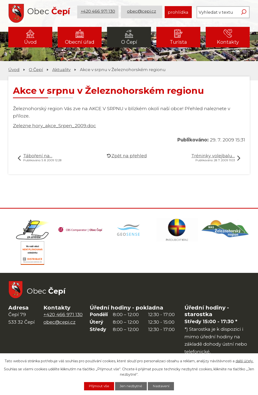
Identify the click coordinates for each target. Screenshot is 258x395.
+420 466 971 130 (98, 12)
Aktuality (61, 69)
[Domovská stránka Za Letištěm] (32, 230)
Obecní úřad (79, 42)
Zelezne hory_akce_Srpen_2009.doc (54, 125)
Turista (178, 42)
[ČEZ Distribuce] (32, 254)
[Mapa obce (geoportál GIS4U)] (129, 230)
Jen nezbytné (131, 386)
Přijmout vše (97, 386)
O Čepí (129, 42)
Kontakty (228, 42)
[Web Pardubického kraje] (177, 230)
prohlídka (178, 12)
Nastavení (163, 386)
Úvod (30, 42)
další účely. (245, 361)
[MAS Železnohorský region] (225, 230)
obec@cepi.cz (142, 12)
